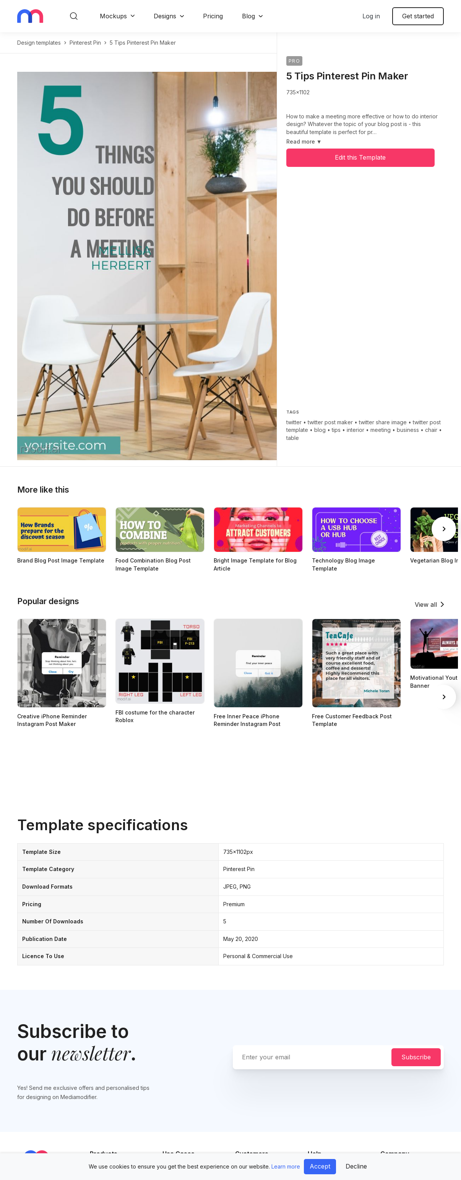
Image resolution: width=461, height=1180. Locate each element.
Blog (248, 16)
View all (426, 604)
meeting (380, 430)
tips (336, 430)
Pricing (213, 16)
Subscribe (416, 1057)
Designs (165, 16)
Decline (356, 1166)
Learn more (285, 1166)
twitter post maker (330, 422)
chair (431, 430)
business (408, 430)
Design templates (39, 42)
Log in (371, 16)
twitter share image (383, 422)
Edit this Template (360, 157)
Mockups (113, 16)
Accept (320, 1166)
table (292, 438)
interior (355, 430)
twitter (294, 422)
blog (320, 430)
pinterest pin (85, 42)
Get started (418, 16)
